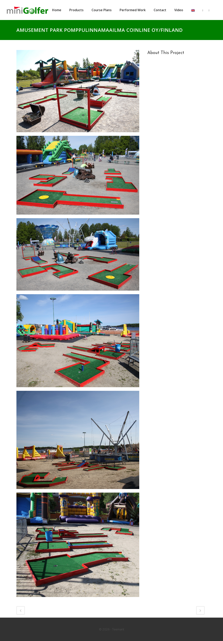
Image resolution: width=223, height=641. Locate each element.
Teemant (118, 629)
